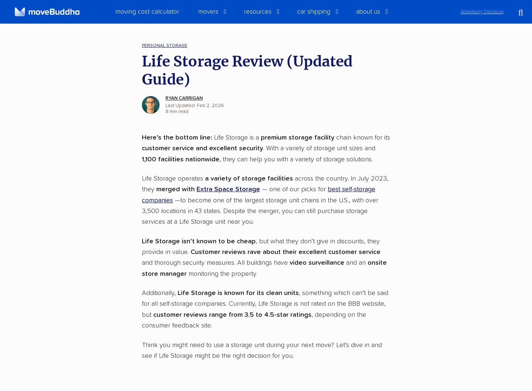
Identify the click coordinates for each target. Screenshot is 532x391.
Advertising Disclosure (482, 12)
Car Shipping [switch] (313, 11)
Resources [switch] (258, 11)
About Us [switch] (368, 11)
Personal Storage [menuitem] (164, 45)
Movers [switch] (208, 11)
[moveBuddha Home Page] (47, 11)
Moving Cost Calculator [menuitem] (147, 11)
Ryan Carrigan (184, 98)
